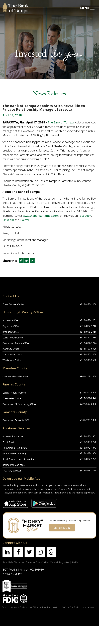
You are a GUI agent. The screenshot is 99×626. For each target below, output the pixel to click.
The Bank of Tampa (61, 122)
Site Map (75, 562)
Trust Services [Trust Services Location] (10, 442)
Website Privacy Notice (59, 562)
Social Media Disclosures (13, 562)
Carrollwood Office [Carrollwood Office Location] (13, 337)
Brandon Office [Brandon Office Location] (11, 331)
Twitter (24, 220)
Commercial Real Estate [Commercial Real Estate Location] (15, 447)
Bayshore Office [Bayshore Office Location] (11, 326)
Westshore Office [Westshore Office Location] (12, 360)
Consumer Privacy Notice (37, 562)
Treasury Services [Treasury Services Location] (12, 470)
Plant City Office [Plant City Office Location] (11, 348)
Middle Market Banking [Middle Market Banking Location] (14, 453)
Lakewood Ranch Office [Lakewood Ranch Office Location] (15, 376)
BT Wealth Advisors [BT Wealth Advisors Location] (13, 436)
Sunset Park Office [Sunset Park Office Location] (12, 354)
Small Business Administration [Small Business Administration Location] (19, 459)
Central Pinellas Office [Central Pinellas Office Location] (14, 392)
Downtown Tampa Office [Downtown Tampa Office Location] (16, 343)
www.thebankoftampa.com (41, 216)
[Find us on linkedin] (7, 552)
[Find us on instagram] (40, 552)
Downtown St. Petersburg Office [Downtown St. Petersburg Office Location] (20, 404)
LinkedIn (8, 220)
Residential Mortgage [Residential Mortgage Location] (14, 464)
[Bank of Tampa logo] (16, 4)
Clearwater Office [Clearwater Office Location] (12, 398)
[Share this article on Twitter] (27, 261)
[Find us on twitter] (29, 552)
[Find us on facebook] (18, 552)
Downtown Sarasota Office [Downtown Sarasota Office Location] (17, 420)
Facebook (84, 216)
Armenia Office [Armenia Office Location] (11, 320)
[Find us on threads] (51, 552)
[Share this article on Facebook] (20, 261)
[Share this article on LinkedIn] (32, 261)
